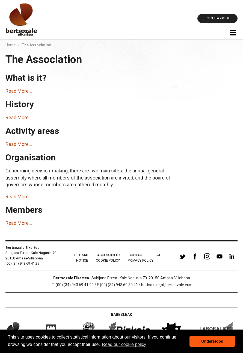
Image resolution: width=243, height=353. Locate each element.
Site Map (81, 255)
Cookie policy (108, 260)
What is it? (25, 78)
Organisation (30, 157)
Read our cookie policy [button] (124, 344)
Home (10, 45)
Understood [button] (212, 341)
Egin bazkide (217, 18)
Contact (136, 255)
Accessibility (109, 255)
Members (23, 210)
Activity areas (32, 131)
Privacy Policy (140, 260)
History (19, 104)
